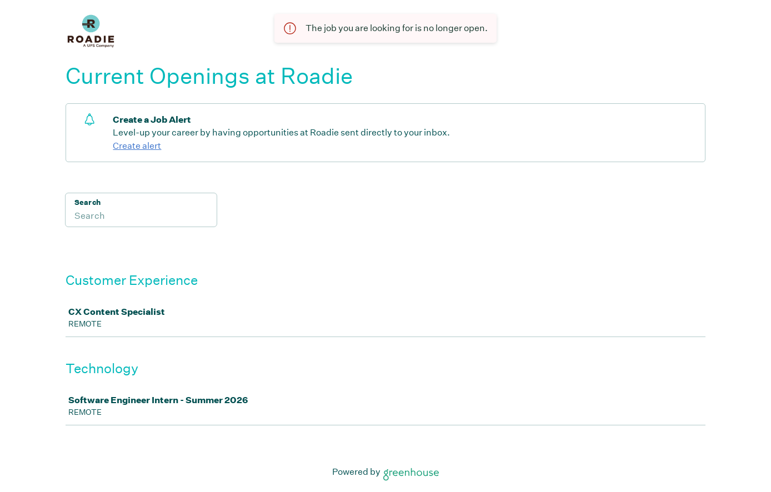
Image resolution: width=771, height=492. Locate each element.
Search (87, 202)
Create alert (137, 145)
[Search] (141, 217)
